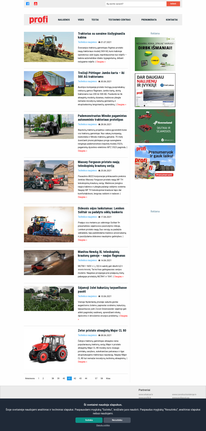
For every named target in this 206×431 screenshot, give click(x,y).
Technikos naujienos (87, 60)
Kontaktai (172, 38)
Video (81, 38)
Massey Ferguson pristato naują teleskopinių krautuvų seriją (98, 182)
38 (53, 397)
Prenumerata (149, 38)
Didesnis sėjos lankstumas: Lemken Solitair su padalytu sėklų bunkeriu (101, 228)
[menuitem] (39, 38)
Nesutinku (117, 420)
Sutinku (89, 420)
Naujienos (64, 38)
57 (96, 397)
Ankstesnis (30, 396)
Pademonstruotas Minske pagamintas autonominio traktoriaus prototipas (102, 136)
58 (102, 397)
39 (58, 397)
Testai (95, 38)
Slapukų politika (103, 425)
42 (75, 397)
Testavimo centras (119, 38)
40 (64, 397)
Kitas (109, 396)
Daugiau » (101, 80)
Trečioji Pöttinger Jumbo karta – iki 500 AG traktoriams (101, 93)
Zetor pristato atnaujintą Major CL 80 (102, 349)
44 (86, 397)
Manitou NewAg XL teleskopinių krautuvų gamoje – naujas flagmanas (101, 272)
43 (80, 397)
